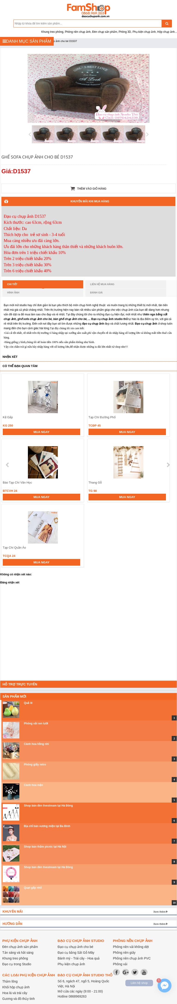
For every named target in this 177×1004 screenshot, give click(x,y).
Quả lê (28, 703)
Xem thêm (159, 911)
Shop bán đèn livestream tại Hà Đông (48, 805)
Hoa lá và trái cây (14, 993)
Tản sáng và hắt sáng (17, 952)
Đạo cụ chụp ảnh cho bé (75, 947)
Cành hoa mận (33, 785)
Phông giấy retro (35, 764)
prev (8, 465)
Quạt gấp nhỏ (33, 887)
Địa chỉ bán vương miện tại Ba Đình (47, 826)
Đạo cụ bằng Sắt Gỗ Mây (76, 952)
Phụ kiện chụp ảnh (71, 964)
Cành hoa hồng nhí (36, 744)
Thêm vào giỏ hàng (88, 188)
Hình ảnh (13, 292)
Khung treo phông (15, 958)
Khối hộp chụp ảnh (16, 987)
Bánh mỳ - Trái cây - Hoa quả (79, 958)
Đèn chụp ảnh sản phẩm (20, 947)
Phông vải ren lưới (36, 723)
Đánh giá (96, 292)
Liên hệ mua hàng (102, 284)
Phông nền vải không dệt (131, 947)
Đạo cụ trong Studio (16, 964)
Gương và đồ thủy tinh (18, 999)
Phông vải (120, 964)
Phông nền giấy (124, 952)
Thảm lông (10, 981)
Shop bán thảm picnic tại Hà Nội (45, 846)
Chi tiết (25, 285)
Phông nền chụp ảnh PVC (132, 958)
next (168, 465)
